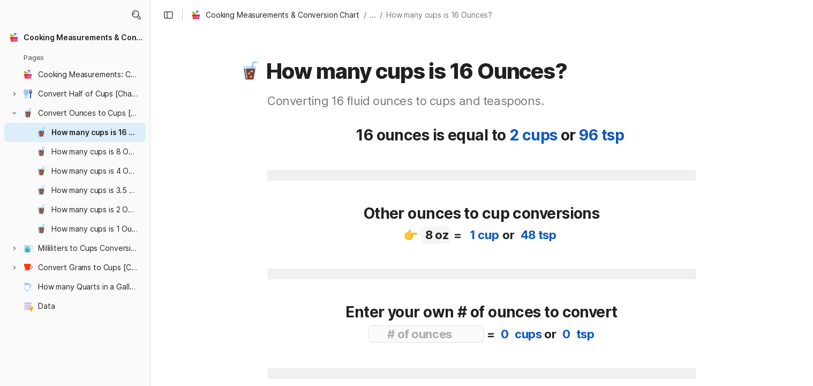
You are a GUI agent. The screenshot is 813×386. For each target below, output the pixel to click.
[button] (136, 15)
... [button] (373, 14)
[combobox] (435, 234)
